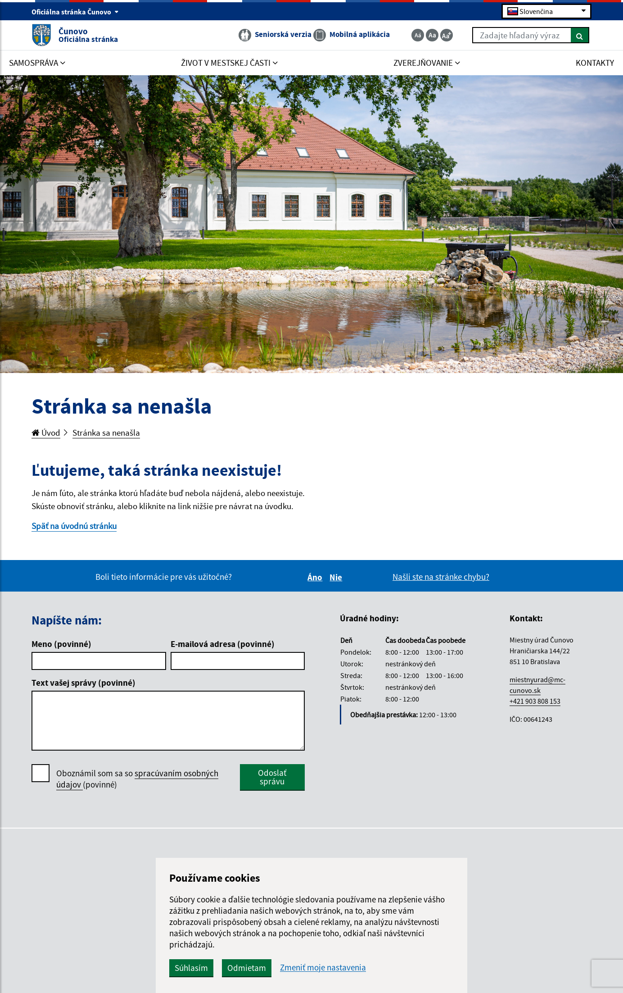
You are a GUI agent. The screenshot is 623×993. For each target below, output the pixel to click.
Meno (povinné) (61, 643)
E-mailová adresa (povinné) (223, 643)
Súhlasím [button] (191, 967)
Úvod (46, 432)
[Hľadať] (580, 35)
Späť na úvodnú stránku (74, 525)
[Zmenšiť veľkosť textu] (417, 35)
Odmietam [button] (246, 967)
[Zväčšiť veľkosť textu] (446, 35)
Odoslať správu (272, 777)
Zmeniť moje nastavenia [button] (323, 967)
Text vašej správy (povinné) (83, 682)
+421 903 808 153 (535, 701)
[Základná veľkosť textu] (432, 35)
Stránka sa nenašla (106, 432)
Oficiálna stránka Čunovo (75, 11)
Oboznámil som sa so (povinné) (137, 779)
